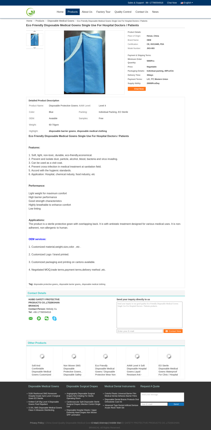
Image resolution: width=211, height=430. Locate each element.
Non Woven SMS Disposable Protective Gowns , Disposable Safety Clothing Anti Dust (73, 371)
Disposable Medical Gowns (60, 21)
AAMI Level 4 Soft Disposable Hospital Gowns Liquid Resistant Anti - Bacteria (137, 371)
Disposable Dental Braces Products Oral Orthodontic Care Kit (122, 400)
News (155, 11)
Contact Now (173, 331)
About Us (87, 11)
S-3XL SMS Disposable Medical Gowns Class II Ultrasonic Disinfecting (45, 409)
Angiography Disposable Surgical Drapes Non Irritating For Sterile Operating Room (81, 395)
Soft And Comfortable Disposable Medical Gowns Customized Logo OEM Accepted (42, 371)
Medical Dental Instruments (120, 386)
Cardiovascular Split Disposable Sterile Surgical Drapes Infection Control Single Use (83, 404)
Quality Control (123, 11)
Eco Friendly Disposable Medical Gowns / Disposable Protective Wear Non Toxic (105, 371)
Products (73, 11)
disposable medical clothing (93, 284)
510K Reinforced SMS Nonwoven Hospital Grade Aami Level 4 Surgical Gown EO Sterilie (44, 395)
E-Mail (94, 423)
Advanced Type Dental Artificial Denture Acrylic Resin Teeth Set (121, 406)
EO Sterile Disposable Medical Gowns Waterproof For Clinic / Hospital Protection (168, 371)
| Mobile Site (114, 423)
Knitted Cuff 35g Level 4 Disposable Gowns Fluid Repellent (44, 403)
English (188, 2)
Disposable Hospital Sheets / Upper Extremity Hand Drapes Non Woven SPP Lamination (82, 412)
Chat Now (172, 2)
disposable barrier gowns (69, 284)
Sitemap (104, 423)
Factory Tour (103, 11)
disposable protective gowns (46, 284)
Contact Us (142, 11)
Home (60, 11)
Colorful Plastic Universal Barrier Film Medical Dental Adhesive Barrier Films (121, 394)
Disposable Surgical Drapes (82, 386)
